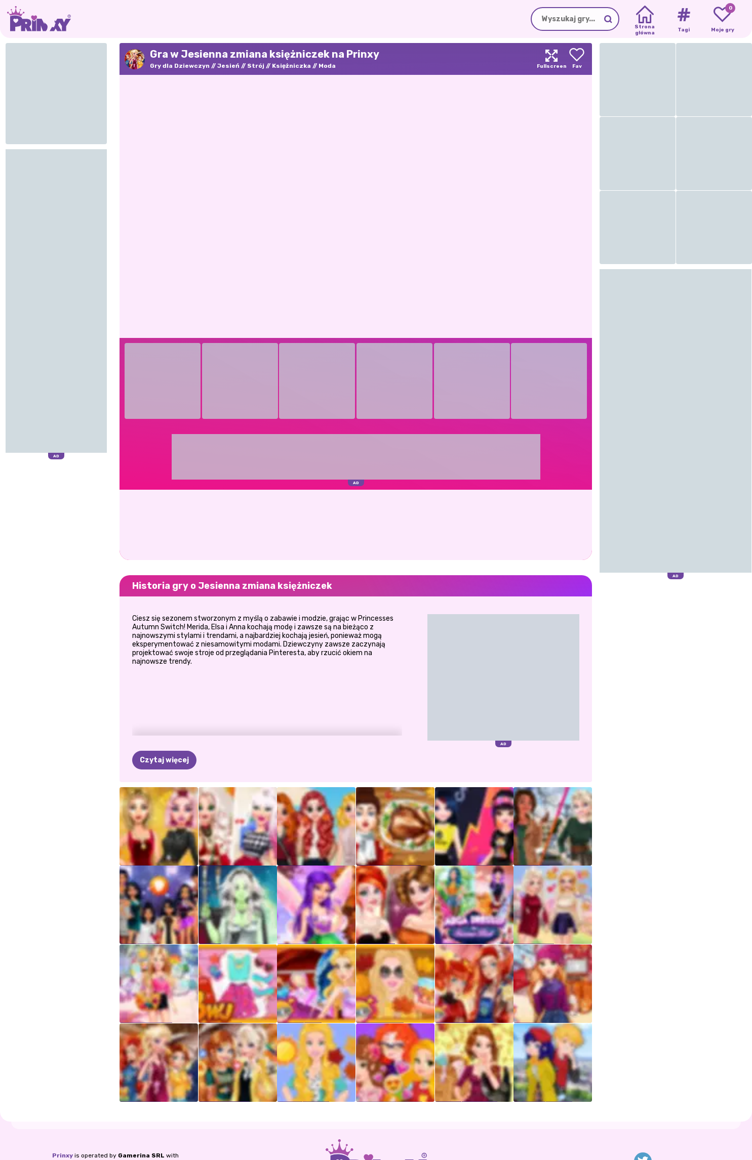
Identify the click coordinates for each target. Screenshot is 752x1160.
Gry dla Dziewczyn (180, 65)
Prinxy (62, 1155)
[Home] (644, 19)
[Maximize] (551, 59)
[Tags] (683, 19)
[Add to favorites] (576, 59)
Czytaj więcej (164, 760)
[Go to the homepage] (35, 19)
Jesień (228, 65)
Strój (255, 65)
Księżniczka (291, 65)
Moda (327, 65)
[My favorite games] (722, 19)
